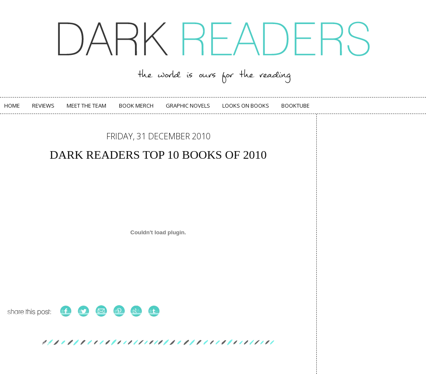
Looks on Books (245, 105)
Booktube (295, 105)
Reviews (43, 105)
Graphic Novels (188, 105)
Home (12, 105)
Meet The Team (86, 105)
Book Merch (136, 105)
